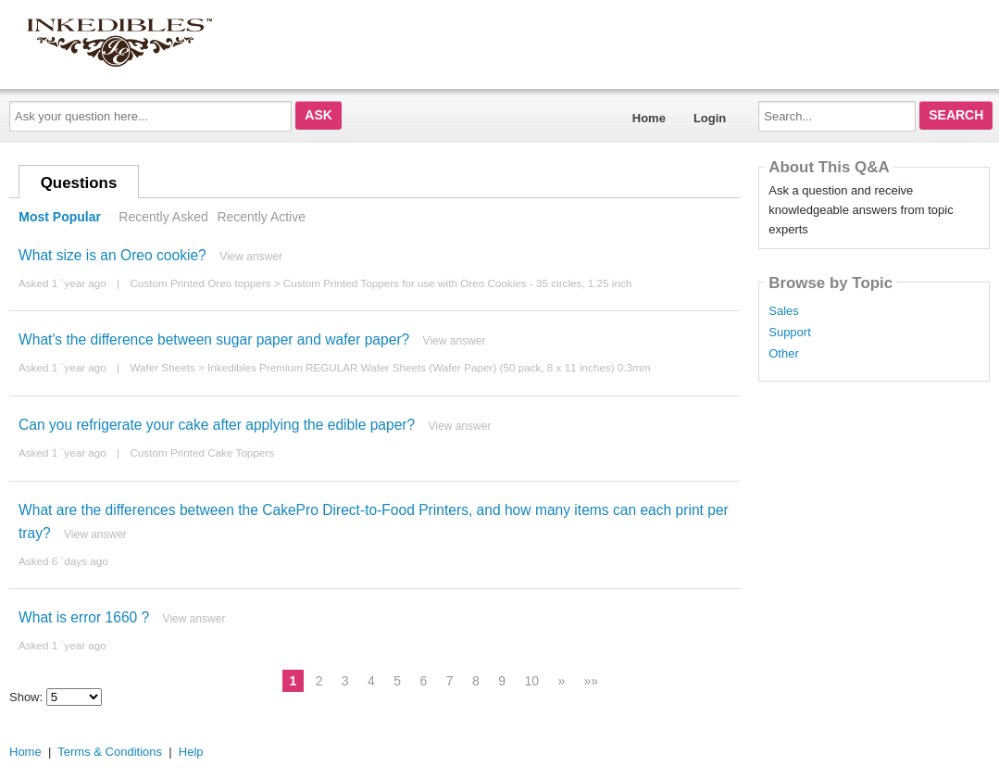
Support (789, 332)
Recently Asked (163, 216)
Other (783, 353)
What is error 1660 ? (84, 617)
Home (649, 118)
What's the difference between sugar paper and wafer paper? (214, 339)
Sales (783, 311)
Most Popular (60, 216)
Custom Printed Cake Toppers (202, 452)
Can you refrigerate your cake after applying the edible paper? (217, 425)
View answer (250, 256)
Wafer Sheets (162, 367)
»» (591, 680)
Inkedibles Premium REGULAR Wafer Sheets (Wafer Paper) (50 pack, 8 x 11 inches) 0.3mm (429, 367)
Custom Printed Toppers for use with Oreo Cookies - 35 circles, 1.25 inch (457, 283)
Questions (79, 183)
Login (709, 118)
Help (191, 752)
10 (531, 680)
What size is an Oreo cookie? (112, 255)
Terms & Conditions (109, 752)
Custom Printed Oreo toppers (200, 283)
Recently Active (261, 216)
